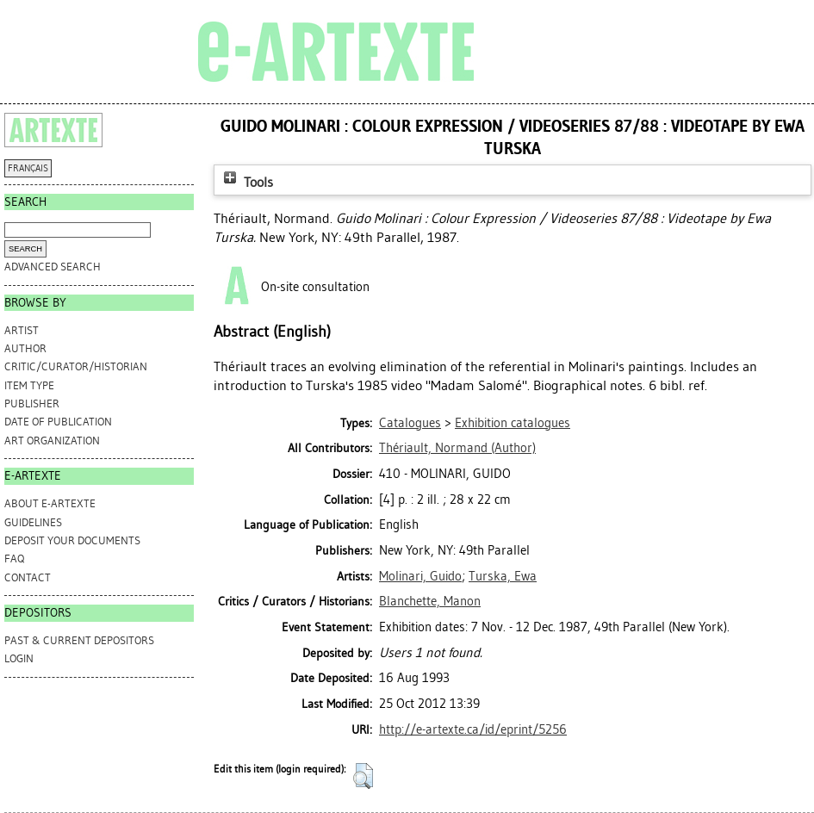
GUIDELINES (33, 522)
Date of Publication (58, 421)
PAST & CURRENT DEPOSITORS (79, 640)
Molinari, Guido (420, 576)
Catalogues (410, 423)
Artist (21, 330)
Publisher (31, 403)
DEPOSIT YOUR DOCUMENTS (72, 540)
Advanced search (52, 266)
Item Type (29, 385)
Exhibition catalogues (512, 423)
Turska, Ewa (503, 576)
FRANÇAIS (28, 168)
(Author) (457, 448)
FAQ (14, 558)
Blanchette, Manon (430, 601)
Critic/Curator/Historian (75, 366)
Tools (246, 182)
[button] (363, 776)
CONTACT (27, 577)
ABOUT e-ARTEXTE (50, 503)
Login (19, 658)
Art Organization (52, 440)
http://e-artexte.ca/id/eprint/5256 (473, 729)
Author (25, 348)
